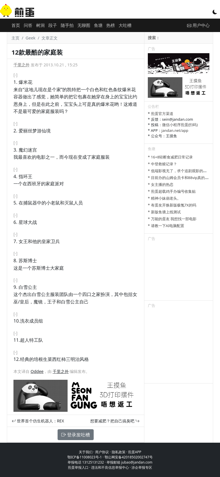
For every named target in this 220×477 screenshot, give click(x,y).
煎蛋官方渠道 (162, 113)
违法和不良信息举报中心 (110, 467)
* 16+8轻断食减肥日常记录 (170, 157)
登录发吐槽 (75, 435)
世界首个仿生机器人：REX (38, 421)
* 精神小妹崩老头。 (164, 198)
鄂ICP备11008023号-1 (84, 457)
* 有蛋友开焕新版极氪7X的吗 (172, 205)
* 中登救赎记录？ (162, 163)
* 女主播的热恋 (160, 184)
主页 (15, 38)
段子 (52, 25)
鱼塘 (98, 25)
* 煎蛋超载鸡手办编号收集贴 (172, 191)
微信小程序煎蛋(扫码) (180, 124)
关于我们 (86, 452)
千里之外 (21, 64)
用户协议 (102, 452)
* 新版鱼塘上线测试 (164, 211)
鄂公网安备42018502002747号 (129, 457)
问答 (28, 25)
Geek (30, 38)
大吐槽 (125, 25)
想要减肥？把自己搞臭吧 (115, 421)
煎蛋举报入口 (78, 467)
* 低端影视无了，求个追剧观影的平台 (179, 170)
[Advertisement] (178, 271)
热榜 (110, 25)
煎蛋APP (134, 452)
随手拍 (67, 25)
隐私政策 (118, 452)
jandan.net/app (175, 130)
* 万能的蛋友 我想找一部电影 (172, 218)
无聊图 (83, 25)
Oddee (37, 371)
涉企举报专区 (141, 467)
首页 (15, 25)
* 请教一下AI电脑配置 (166, 225)
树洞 (40, 25)
